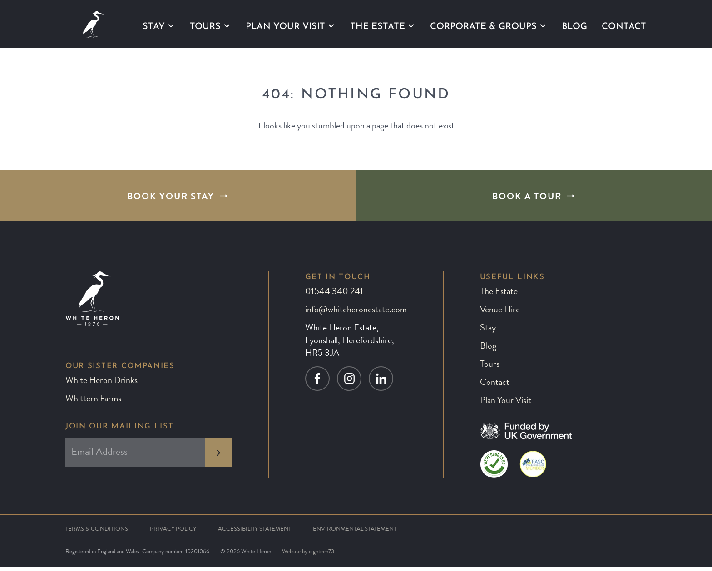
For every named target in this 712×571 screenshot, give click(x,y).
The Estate (377, 26)
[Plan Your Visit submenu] (331, 25)
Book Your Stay (170, 199)
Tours (205, 26)
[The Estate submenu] (411, 25)
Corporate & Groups (483, 26)
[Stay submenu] (171, 25)
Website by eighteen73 (308, 556)
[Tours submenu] (226, 25)
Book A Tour (527, 199)
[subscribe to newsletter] (218, 455)
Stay (154, 26)
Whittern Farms (93, 403)
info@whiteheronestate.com (356, 314)
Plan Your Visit (285, 26)
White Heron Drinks (101, 384)
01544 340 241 (334, 295)
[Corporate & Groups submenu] (543, 25)
